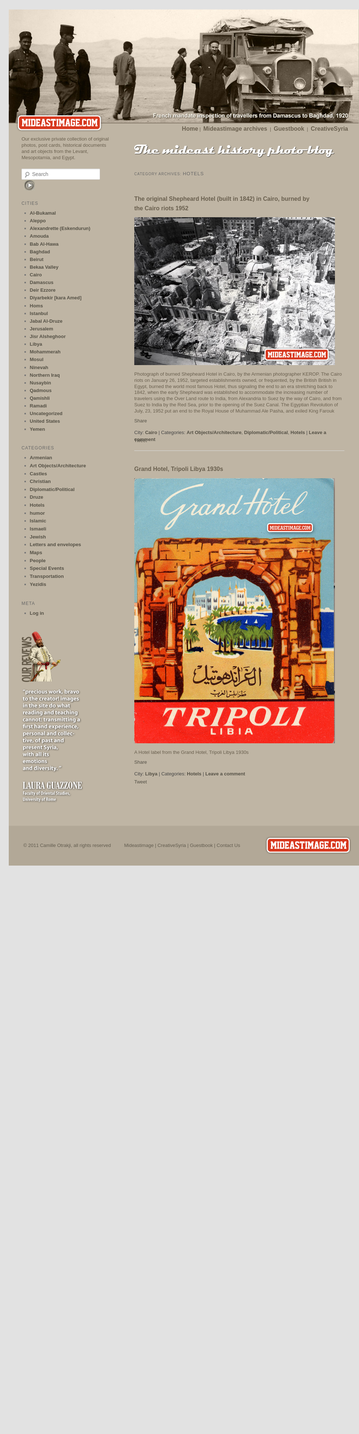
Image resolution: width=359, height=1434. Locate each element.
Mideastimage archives (235, 129)
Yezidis (38, 584)
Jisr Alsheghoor (48, 336)
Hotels (297, 432)
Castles (38, 473)
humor (37, 513)
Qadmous (41, 390)
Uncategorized (46, 413)
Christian (40, 481)
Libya (151, 774)
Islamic (38, 521)
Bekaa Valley (44, 267)
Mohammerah (45, 351)
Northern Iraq (45, 375)
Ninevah (39, 367)
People (38, 560)
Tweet (140, 782)
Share (140, 420)
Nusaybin (40, 383)
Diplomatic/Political (266, 432)
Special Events (47, 568)
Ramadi (38, 406)
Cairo (151, 432)
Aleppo (38, 220)
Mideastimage (139, 845)
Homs (36, 305)
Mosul (37, 359)
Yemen (37, 429)
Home (190, 129)
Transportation (47, 576)
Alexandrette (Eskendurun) (60, 228)
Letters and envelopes (55, 544)
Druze (36, 497)
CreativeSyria (329, 129)
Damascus (42, 282)
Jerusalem (41, 328)
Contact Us (228, 845)
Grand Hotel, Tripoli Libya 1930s (178, 469)
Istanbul (39, 313)
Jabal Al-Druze (46, 321)
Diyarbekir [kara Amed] (56, 297)
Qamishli (40, 398)
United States (45, 421)
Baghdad (40, 251)
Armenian (41, 457)
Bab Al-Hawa (44, 244)
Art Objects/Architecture (214, 432)
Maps (36, 552)
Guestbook (289, 129)
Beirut (37, 259)
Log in (37, 613)
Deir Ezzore (43, 290)
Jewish (38, 537)
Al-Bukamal (43, 213)
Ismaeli (38, 529)
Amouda (39, 236)
